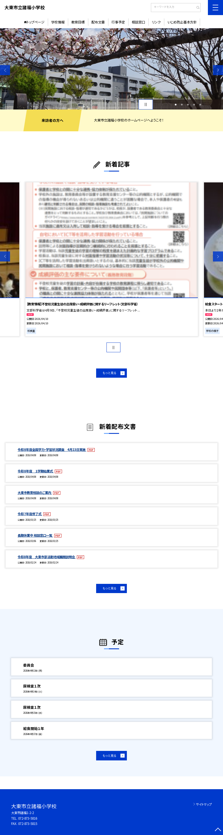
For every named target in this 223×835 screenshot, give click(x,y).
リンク (156, 22)
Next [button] (218, 70)
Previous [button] (5, 70)
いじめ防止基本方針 (182, 22)
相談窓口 (138, 22)
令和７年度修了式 (30, 514)
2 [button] (182, 104)
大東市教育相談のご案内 (35, 492)
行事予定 (118, 22)
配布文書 (98, 22)
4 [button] (194, 104)
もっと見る (110, 373)
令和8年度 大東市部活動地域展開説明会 (47, 557)
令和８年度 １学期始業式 (36, 471)
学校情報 (58, 22)
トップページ (35, 22)
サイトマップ (204, 804)
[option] (111, 69)
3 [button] (188, 104)
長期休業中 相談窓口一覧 (35, 535)
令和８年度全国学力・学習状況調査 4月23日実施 (52, 449)
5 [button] (200, 104)
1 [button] (176, 104)
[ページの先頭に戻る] (218, 830)
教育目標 (78, 22)
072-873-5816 (27, 818)
